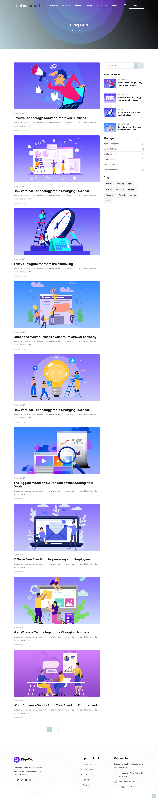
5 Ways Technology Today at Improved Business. (50, 118)
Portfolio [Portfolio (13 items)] (122, 195)
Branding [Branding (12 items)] (120, 184)
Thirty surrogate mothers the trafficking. (44, 264)
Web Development (111, 170)
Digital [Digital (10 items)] (130, 184)
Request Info (101, 6)
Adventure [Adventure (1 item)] (109, 184)
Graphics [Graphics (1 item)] (109, 189)
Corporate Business (112, 149)
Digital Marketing (110, 154)
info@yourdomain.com (127, 787)
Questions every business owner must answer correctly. (55, 337)
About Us (79, 6)
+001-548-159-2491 (127, 781)
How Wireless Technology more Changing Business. (52, 191)
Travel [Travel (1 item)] (108, 201)
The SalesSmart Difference (60, 6)
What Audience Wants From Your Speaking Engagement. (56, 705)
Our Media (87, 775)
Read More (20, 130)
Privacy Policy (88, 769)
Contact (114, 6)
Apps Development (111, 144)
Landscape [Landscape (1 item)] (120, 189)
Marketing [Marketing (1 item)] (131, 189)
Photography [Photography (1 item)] (110, 195)
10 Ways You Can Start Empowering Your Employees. (52, 559)
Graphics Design (110, 159)
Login (136, 6)
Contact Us (87, 780)
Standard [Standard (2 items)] (133, 195)
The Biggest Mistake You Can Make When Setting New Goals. (53, 484)
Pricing (89, 6)
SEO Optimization (111, 164)
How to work (88, 764)
